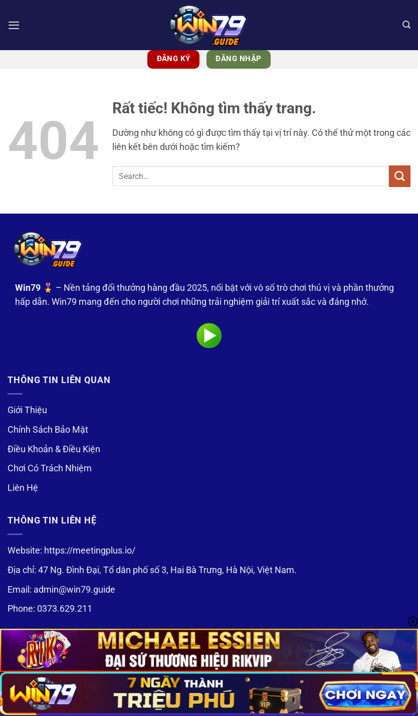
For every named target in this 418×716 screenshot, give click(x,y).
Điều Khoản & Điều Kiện (54, 449)
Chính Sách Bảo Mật (48, 430)
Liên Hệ (23, 488)
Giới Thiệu (27, 410)
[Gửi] (399, 176)
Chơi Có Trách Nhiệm (50, 468)
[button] (14, 25)
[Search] (406, 25)
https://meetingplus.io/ (89, 551)
